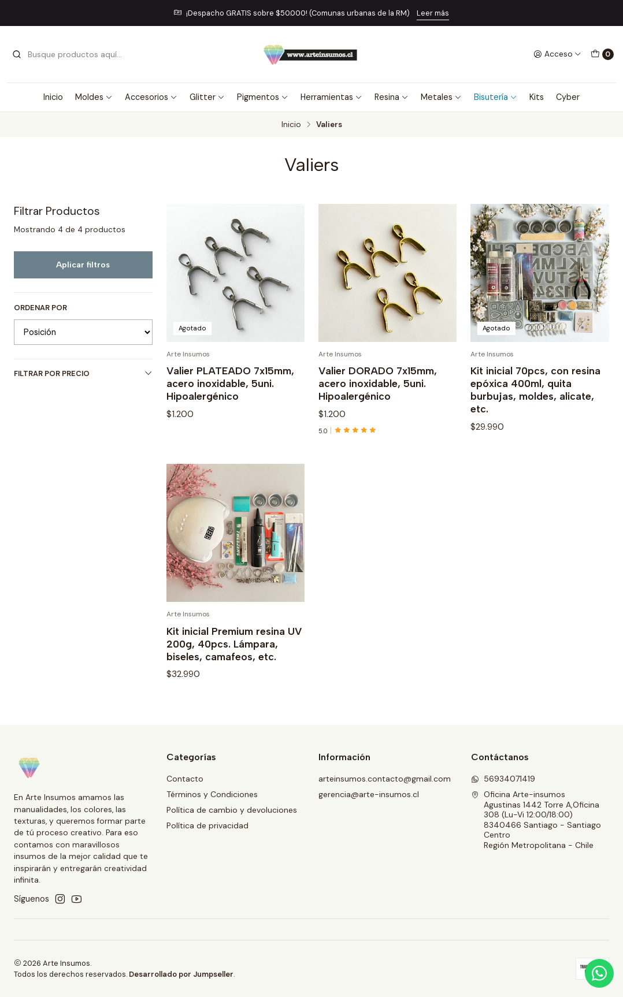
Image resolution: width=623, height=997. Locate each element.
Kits (536, 97)
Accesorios (151, 97)
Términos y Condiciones (212, 794)
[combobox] (70, 54)
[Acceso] (557, 54)
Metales (441, 97)
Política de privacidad (207, 825)
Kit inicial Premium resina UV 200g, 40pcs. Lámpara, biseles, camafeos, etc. (234, 683)
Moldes (94, 97)
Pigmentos (262, 97)
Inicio (53, 97)
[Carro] (602, 54)
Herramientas (331, 97)
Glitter (207, 97)
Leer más (433, 13)
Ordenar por (40, 308)
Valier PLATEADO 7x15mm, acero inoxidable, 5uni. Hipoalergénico (230, 383)
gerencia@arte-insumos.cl (368, 794)
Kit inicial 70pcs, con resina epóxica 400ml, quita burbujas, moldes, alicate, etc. (535, 389)
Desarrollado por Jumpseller (181, 974)
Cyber (568, 97)
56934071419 (503, 778)
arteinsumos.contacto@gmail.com (384, 778)
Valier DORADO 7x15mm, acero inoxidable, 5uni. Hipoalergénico (377, 383)
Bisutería (495, 97)
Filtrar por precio (83, 373)
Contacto (184, 778)
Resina (391, 97)
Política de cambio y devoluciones (231, 810)
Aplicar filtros (83, 264)
